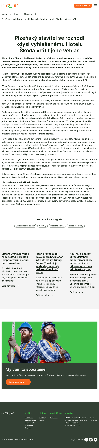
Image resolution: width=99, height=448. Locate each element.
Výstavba (29, 425)
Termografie (30, 423)
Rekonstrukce (30, 420)
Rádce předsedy (76, 226)
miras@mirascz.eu (72, 425)
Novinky (28, 14)
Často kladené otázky (25, 226)
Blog (16, 14)
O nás (41, 420)
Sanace (28, 428)
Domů (4, 14)
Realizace (53, 418)
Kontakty (42, 418)
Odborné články (57, 226)
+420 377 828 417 (72, 423)
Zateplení (29, 418)
